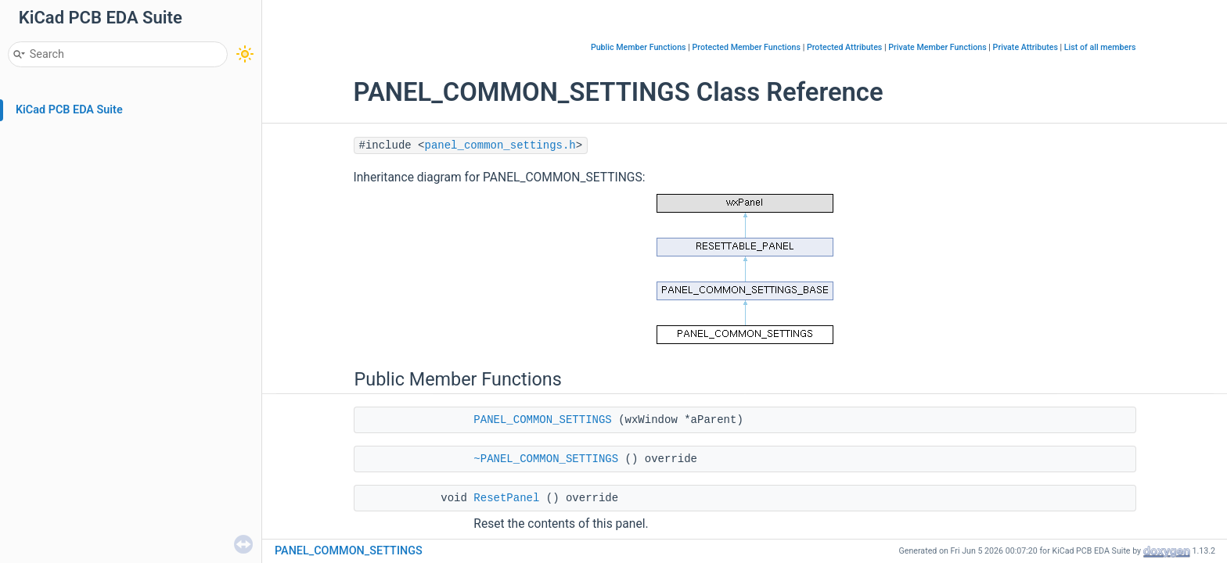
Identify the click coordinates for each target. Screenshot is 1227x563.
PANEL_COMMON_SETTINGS (542, 420)
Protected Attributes (844, 47)
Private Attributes (1025, 47)
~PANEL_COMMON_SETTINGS (545, 459)
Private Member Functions (937, 47)
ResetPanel (506, 498)
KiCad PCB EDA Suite (69, 110)
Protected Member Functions (746, 47)
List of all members (1100, 47)
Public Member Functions (638, 47)
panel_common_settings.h (500, 145)
